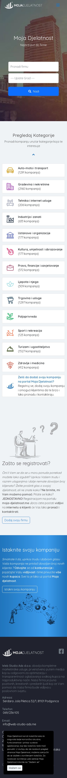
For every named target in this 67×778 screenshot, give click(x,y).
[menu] (58, 5)
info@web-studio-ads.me (19, 724)
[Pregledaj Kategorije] (33, 154)
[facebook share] (61, 651)
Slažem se (15, 768)
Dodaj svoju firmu (16, 520)
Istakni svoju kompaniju (19, 589)
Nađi (33, 91)
